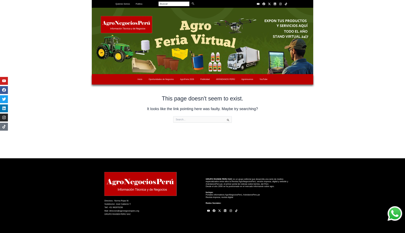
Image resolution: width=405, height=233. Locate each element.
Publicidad (205, 79)
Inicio (140, 79)
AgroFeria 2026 (187, 79)
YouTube (263, 79)
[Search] (194, 4)
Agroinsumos (247, 79)
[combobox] (174, 4)
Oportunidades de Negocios (161, 79)
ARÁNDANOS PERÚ (225, 79)
